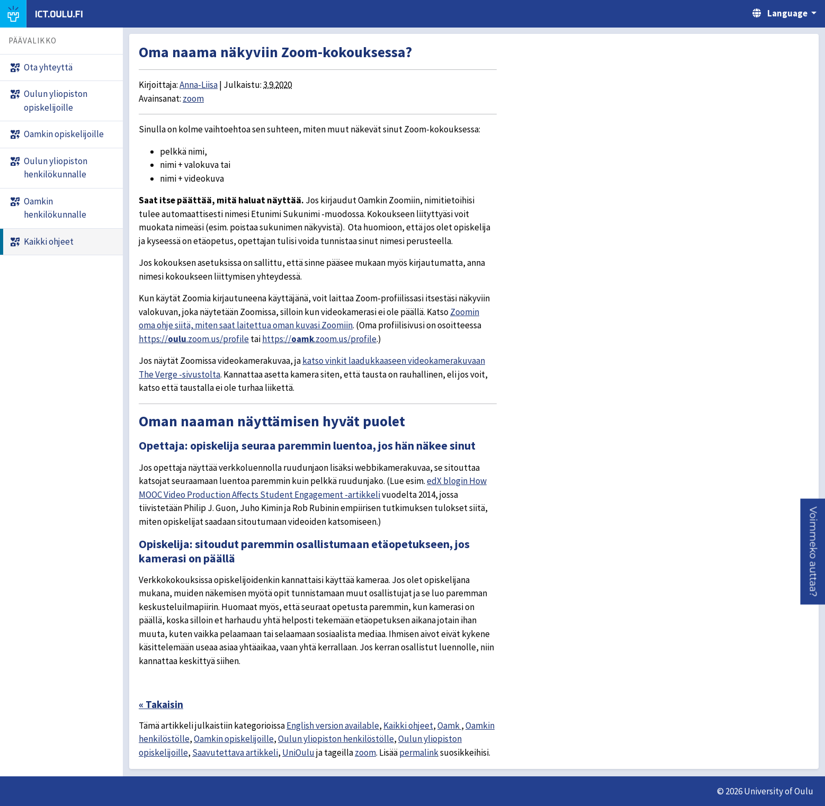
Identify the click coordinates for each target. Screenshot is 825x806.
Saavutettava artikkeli (235, 752)
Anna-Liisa (199, 85)
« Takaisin (161, 704)
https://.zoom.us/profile (194, 339)
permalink (418, 752)
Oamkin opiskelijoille (234, 739)
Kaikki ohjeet (408, 725)
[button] (812, 551)
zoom (193, 98)
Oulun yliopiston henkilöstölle (336, 739)
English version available (332, 725)
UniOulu (298, 752)
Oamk (449, 725)
